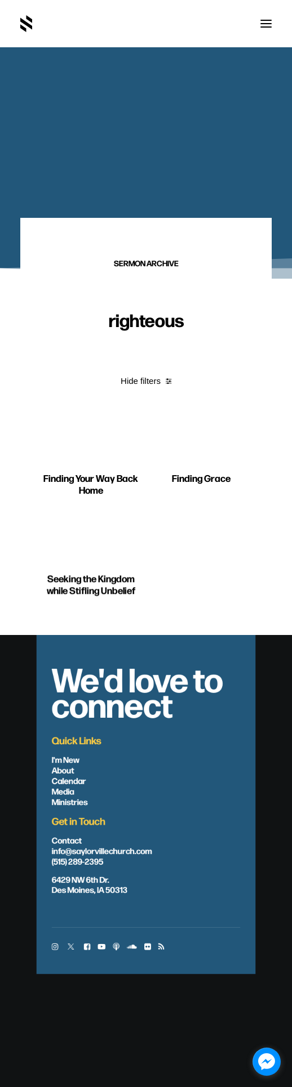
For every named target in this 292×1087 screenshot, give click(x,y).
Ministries (70, 801)
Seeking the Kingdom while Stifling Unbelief (91, 638)
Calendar (69, 780)
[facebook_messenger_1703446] (267, 1062)
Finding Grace (201, 514)
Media (63, 791)
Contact (67, 840)
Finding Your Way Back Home (90, 505)
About (63, 770)
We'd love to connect (137, 690)
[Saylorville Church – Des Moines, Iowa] (26, 23)
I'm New (66, 759)
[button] (266, 23)
